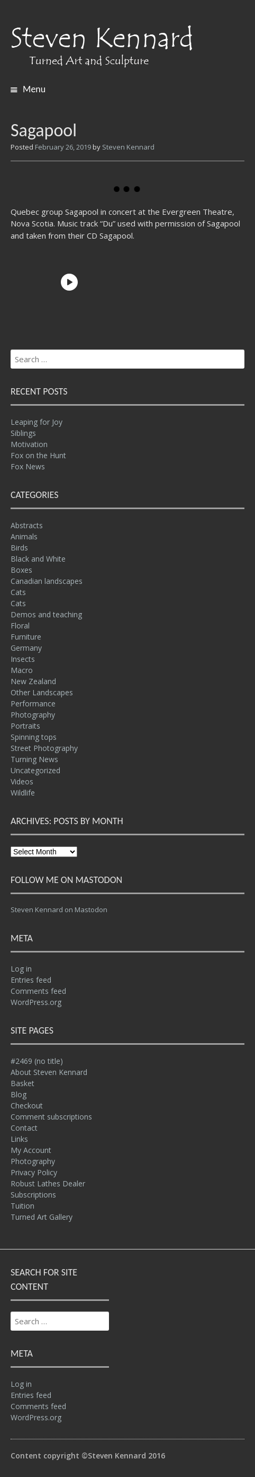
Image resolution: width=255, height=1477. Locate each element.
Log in (21, 969)
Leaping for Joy (36, 422)
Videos (22, 781)
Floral (20, 625)
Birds (19, 548)
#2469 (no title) (37, 1061)
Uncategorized (35, 770)
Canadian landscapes (47, 581)
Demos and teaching (46, 614)
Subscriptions (33, 1195)
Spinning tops (34, 737)
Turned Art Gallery (41, 1217)
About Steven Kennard (49, 1072)
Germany (26, 648)
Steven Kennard (128, 147)
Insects (23, 659)
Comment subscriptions (51, 1117)
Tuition (22, 1206)
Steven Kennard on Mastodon (59, 909)
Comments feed (38, 991)
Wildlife (23, 793)
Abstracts (27, 525)
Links (19, 1139)
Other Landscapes (42, 692)
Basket (22, 1083)
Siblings (23, 433)
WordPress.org (36, 1002)
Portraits (25, 726)
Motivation (29, 444)
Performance (33, 703)
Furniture (26, 637)
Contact (24, 1128)
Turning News (34, 759)
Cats (18, 592)
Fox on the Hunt (38, 455)
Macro (22, 670)
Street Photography (44, 748)
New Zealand (33, 681)
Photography (33, 715)
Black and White (38, 559)
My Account (31, 1150)
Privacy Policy (34, 1172)
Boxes (21, 570)
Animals (24, 536)
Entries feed (31, 980)
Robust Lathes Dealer (48, 1183)
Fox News (28, 466)
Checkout (27, 1105)
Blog (18, 1094)
